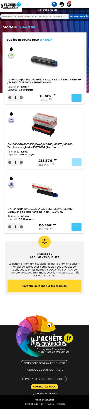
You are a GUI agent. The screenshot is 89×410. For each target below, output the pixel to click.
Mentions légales (44, 400)
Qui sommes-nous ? (44, 393)
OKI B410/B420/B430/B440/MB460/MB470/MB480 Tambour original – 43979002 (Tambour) (40, 146)
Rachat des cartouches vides (44, 379)
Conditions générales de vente (45, 363)
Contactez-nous (44, 386)
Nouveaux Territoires (55, 404)
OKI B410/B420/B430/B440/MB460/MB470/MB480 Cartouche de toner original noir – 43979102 (40, 210)
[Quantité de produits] (15, 97)
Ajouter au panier (77, 162)
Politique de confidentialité (44, 369)
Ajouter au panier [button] (77, 97)
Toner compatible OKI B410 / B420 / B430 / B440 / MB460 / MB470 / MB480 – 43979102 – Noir (44, 81)
